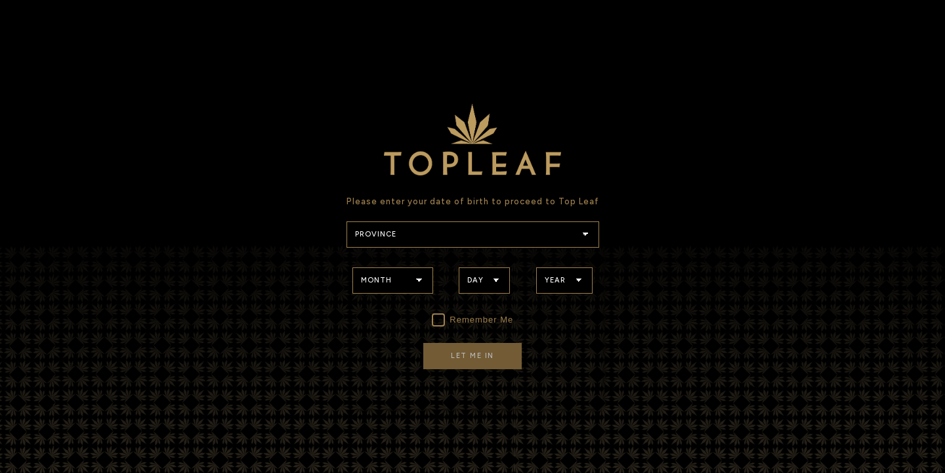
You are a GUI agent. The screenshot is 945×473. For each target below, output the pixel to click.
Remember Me (473, 320)
